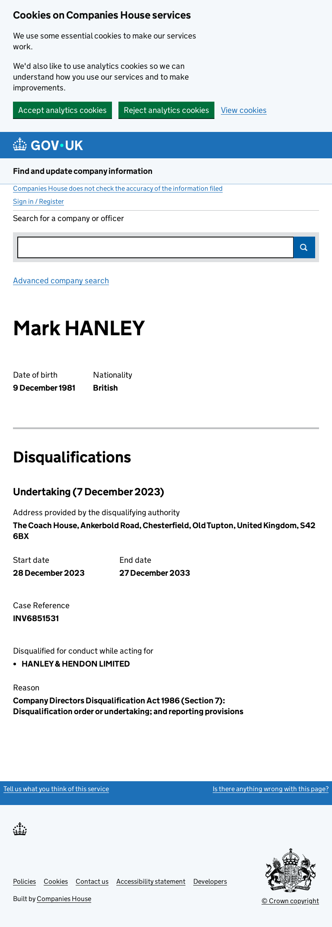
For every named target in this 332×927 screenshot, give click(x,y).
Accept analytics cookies (62, 110)
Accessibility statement (150, 881)
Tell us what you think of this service (56, 789)
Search (304, 247)
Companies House (64, 899)
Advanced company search (61, 280)
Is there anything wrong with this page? (271, 789)
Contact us (92, 881)
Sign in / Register (38, 201)
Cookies (56, 881)
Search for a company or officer (68, 218)
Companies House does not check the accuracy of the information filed (118, 188)
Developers (210, 881)
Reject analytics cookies (166, 110)
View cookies (244, 110)
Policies (24, 881)
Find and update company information (83, 171)
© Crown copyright (290, 901)
